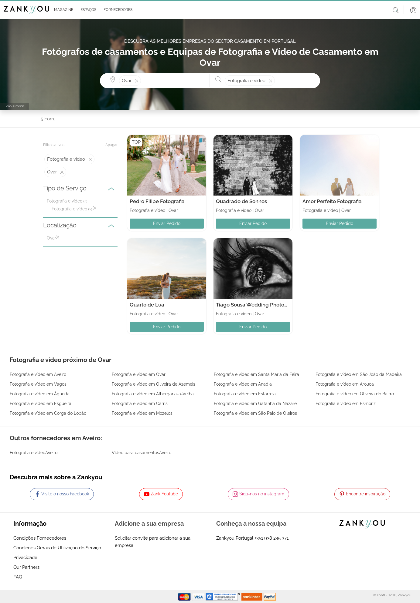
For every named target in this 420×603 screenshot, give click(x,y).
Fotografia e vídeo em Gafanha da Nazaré (255, 403)
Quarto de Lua (147, 305)
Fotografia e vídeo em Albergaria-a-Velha (153, 393)
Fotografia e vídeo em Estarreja (245, 393)
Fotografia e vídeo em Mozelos (142, 413)
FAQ (17, 577)
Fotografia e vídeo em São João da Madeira (359, 374)
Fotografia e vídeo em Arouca (345, 384)
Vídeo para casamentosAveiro (141, 452)
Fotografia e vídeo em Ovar (139, 374)
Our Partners (26, 567)
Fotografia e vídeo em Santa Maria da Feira (256, 374)
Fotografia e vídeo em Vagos (38, 384)
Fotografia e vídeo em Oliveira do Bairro (355, 393)
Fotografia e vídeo (64, 201)
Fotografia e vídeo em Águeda (40, 393)
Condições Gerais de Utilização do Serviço (57, 548)
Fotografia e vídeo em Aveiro (38, 374)
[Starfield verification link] (223, 596)
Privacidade (25, 557)
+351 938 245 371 (271, 538)
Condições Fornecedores (39, 538)
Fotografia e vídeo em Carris (140, 403)
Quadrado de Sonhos (241, 201)
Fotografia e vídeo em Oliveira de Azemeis (153, 384)
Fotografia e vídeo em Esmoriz (346, 403)
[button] (62, 10)
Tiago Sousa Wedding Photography (259, 305)
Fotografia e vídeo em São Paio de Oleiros (255, 413)
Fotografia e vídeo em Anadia (243, 384)
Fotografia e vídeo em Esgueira (40, 403)
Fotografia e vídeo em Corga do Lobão (48, 413)
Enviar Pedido (166, 223)
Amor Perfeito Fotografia (332, 201)
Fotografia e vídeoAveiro (33, 452)
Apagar (111, 145)
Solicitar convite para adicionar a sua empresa (152, 541)
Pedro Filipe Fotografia (157, 201)
